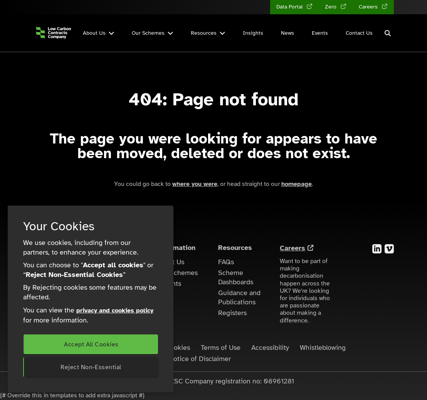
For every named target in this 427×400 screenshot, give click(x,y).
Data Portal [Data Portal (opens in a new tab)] (290, 6)
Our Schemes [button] (152, 33)
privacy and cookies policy (114, 310)
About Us (170, 262)
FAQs (226, 262)
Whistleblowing (323, 347)
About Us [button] (98, 33)
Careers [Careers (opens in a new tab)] (369, 6)
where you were (194, 184)
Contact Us (359, 33)
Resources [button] (208, 33)
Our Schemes (177, 272)
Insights (253, 33)
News (287, 33)
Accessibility (270, 347)
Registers (232, 313)
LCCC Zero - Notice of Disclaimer (180, 358)
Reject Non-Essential (91, 367)
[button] (388, 33)
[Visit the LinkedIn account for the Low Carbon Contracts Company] (377, 248)
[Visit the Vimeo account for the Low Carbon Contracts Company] (389, 248)
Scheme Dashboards (235, 277)
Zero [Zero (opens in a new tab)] (331, 6)
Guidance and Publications (239, 297)
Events (320, 33)
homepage (296, 184)
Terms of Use (220, 347)
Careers (292, 248)
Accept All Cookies (91, 344)
